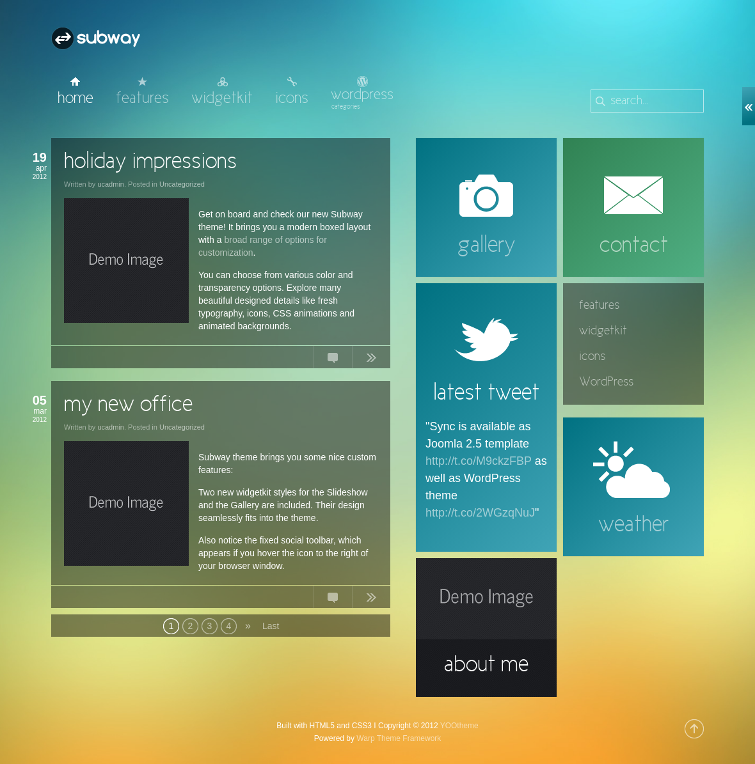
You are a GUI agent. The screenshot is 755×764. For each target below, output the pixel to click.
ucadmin (110, 184)
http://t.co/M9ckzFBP (478, 461)
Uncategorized (182, 184)
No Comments (333, 360)
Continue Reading (371, 360)
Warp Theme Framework (398, 738)
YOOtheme (459, 725)
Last (270, 626)
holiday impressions (150, 162)
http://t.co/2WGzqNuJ (480, 512)
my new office (128, 405)
